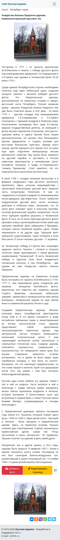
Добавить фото (12, 470)
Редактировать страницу (37, 470)
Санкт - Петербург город (15, 9)
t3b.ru (18, 532)
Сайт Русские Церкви (14, 3)
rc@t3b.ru (14, 535)
